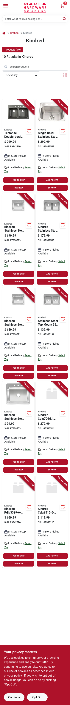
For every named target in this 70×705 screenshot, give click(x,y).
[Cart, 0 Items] (62, 6)
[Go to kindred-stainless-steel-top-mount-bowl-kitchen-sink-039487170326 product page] (18, 427)
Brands (14, 32)
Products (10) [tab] (13, 49)
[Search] (64, 19)
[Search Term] (35, 19)
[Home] (3, 33)
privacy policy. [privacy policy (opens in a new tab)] (13, 675)
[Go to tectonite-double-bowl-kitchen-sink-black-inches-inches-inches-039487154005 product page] (18, 145)
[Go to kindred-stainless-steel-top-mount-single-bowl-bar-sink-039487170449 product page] (52, 521)
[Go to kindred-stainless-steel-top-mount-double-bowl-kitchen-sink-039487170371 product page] (52, 239)
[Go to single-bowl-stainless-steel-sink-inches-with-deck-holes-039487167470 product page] (52, 145)
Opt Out (37, 697)
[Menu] (5, 5)
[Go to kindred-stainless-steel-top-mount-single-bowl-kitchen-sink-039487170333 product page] (18, 333)
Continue (14, 697)
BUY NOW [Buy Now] (19, 188)
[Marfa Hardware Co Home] (35, 8)
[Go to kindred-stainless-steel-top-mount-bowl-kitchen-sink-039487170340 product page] (18, 239)
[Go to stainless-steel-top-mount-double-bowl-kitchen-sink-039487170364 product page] (52, 333)
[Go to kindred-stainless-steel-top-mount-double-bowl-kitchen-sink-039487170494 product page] (18, 521)
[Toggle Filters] (65, 75)
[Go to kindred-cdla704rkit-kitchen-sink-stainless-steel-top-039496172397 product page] (52, 427)
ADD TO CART (19, 180)
